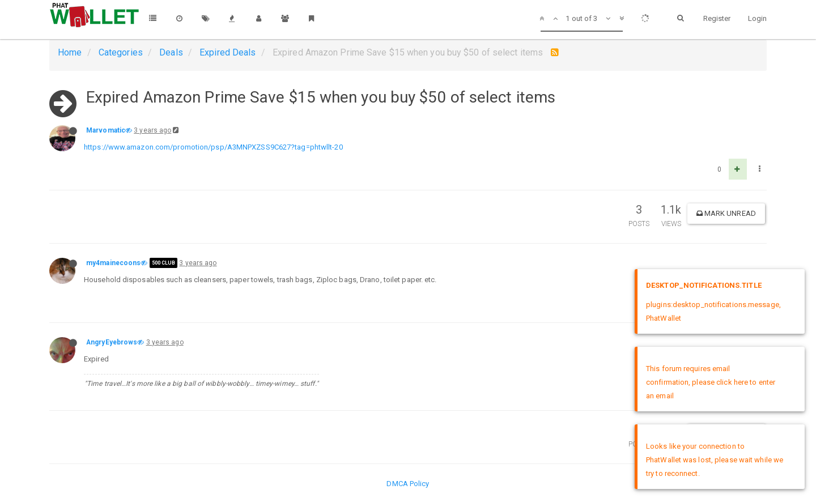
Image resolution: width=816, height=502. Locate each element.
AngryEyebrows (111, 342)
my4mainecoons (113, 263)
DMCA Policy (407, 483)
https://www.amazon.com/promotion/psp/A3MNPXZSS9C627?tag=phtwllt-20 (213, 147)
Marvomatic (105, 130)
